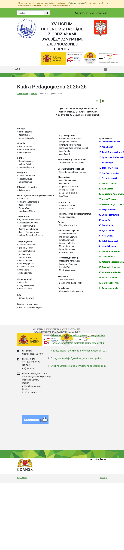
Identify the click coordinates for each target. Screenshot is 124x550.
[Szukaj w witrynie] (47, 12)
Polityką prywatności (76, 3)
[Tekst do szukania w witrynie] (30, 12)
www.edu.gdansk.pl (98, 459)
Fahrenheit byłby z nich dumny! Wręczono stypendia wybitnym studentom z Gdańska (79, 335)
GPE (17, 69)
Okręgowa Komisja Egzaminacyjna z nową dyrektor (76, 358)
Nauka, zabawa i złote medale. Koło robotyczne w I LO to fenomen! (79, 350)
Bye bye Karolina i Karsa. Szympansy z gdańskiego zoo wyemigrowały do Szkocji (79, 366)
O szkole (34, 94)
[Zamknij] (107, 3)
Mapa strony (22, 478)
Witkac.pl (103, 478)
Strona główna (22, 94)
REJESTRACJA (83, 13)
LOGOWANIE (99, 13)
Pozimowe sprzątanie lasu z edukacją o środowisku (77, 343)
